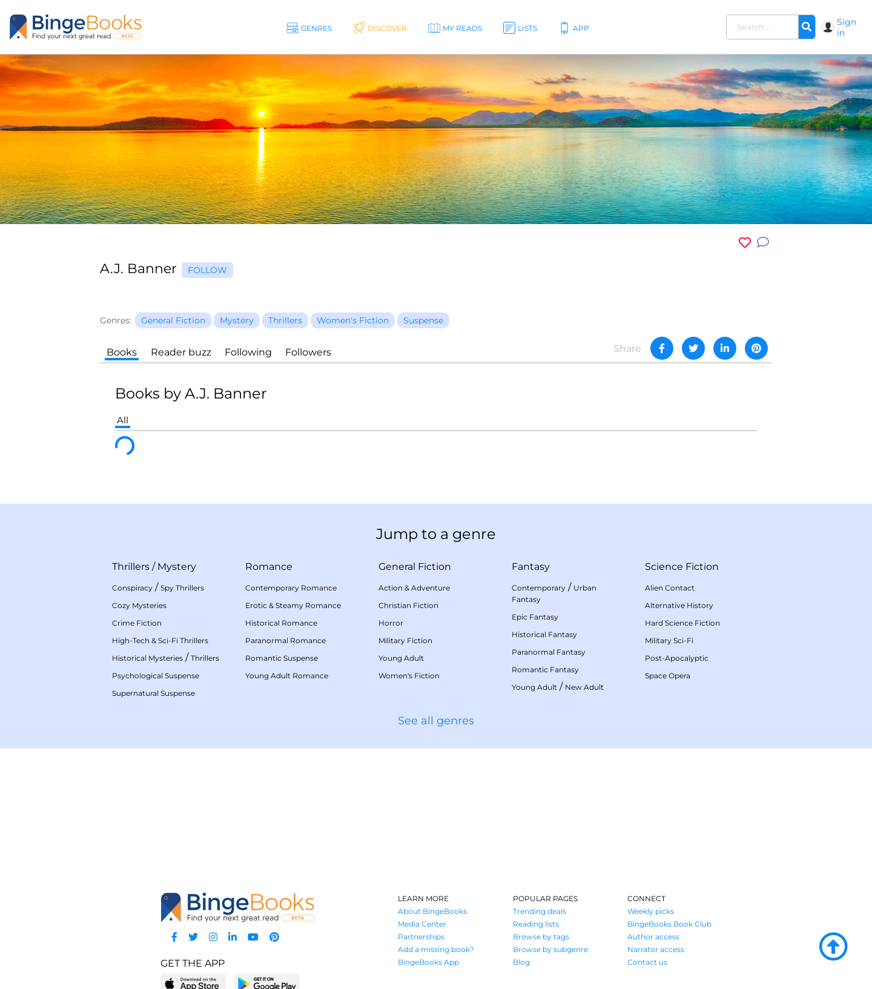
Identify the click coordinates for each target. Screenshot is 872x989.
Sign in (846, 27)
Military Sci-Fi (669, 640)
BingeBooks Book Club (669, 923)
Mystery (176, 566)
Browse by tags (541, 936)
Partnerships (421, 936)
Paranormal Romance (285, 640)
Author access (653, 936)
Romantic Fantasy (545, 669)
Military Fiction (405, 640)
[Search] (806, 27)
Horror (390, 622)
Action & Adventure (414, 587)
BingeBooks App (428, 962)
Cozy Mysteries (139, 605)
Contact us (647, 962)
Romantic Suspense (281, 658)
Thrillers (131, 566)
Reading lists (536, 923)
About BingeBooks (432, 911)
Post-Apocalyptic (676, 658)
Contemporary (539, 587)
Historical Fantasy (544, 634)
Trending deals (539, 911)
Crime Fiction (137, 622)
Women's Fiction (409, 675)
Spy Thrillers (182, 587)
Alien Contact (670, 587)
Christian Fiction (408, 605)
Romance (268, 566)
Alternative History (679, 605)
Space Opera (667, 675)
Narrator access (655, 949)
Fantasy (531, 566)
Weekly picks (650, 911)
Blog (521, 962)
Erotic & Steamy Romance (293, 605)
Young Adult (401, 658)
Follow (207, 270)
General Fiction (414, 566)
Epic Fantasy (535, 616)
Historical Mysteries (147, 658)
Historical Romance (281, 622)
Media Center (422, 923)
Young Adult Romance (286, 675)
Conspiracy (132, 587)
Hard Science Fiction (682, 622)
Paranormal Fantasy (549, 652)
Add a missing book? (436, 949)
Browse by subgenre (550, 949)
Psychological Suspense (155, 675)
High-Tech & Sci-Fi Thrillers (160, 640)
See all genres (436, 720)
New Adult (584, 687)
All (122, 420)
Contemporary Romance (291, 587)
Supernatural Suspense (153, 693)
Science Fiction (682, 566)
